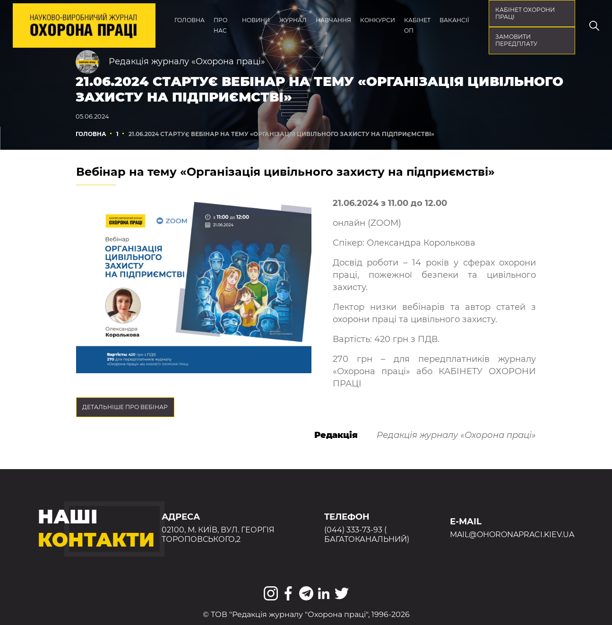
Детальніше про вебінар (125, 407)
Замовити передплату (516, 40)
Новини (256, 20)
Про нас (220, 25)
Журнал (293, 20)
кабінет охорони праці (525, 13)
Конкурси (377, 20)
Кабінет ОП (417, 25)
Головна (189, 20)
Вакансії (454, 20)
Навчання (333, 20)
